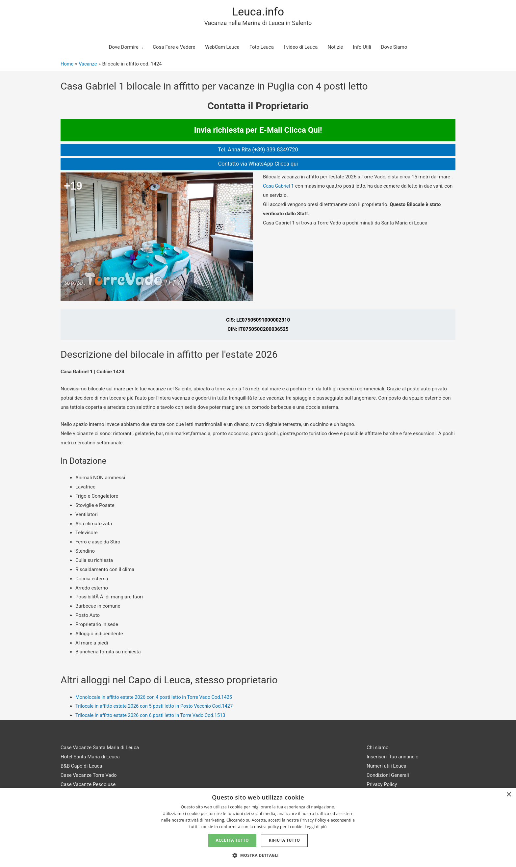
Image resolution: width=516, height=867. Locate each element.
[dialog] (258, 827)
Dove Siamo (394, 47)
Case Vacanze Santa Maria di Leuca (100, 748)
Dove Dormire (124, 47)
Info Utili (362, 47)
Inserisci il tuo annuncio (393, 757)
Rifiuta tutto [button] (284, 840)
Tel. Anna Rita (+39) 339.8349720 (258, 150)
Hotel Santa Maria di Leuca (90, 757)
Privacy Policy (382, 785)
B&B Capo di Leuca (81, 767)
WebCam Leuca (222, 47)
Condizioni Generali (388, 776)
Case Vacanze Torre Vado (89, 776)
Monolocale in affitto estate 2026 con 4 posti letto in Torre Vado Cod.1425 (156, 698)
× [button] (508, 794)
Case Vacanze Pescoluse (88, 785)
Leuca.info (258, 11)
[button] (258, 855)
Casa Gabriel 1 (279, 187)
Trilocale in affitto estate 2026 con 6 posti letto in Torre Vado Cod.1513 (152, 716)
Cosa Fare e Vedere (174, 47)
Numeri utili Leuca (386, 767)
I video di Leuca (301, 47)
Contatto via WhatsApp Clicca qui (258, 164)
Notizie (335, 47)
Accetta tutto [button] (232, 840)
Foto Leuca (261, 47)
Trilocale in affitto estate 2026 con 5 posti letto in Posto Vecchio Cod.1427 (156, 707)
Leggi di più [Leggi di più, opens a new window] (316, 826)
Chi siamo (378, 748)
